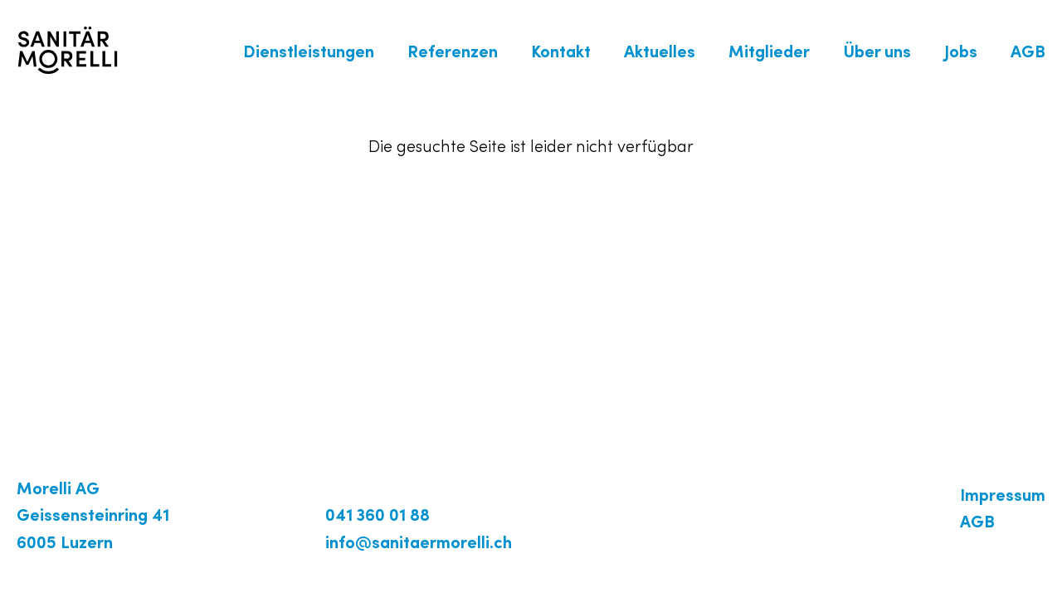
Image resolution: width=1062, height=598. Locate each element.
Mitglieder (769, 53)
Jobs (960, 53)
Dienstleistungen (308, 53)
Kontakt (561, 53)
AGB (1028, 53)
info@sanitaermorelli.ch (418, 544)
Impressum (1002, 497)
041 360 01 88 (377, 517)
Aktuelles (659, 53)
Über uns (877, 53)
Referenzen (452, 53)
